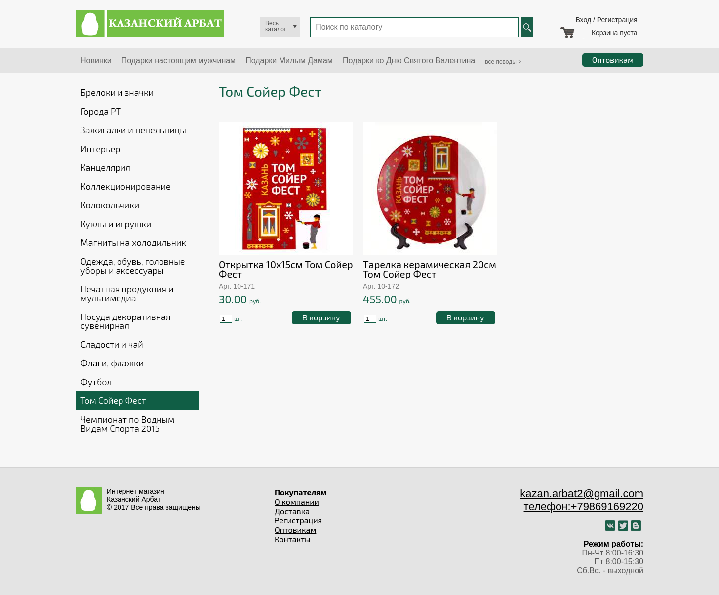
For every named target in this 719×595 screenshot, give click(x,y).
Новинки (96, 60)
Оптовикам (295, 529)
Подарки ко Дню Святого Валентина (409, 60)
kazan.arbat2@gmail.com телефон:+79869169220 (581, 500)
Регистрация (617, 20)
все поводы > (503, 61)
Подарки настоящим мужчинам (178, 60)
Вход (583, 20)
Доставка (292, 511)
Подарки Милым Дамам (289, 60)
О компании (297, 501)
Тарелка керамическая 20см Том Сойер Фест (429, 268)
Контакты (293, 539)
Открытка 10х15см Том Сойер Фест (286, 268)
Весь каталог (275, 26)
